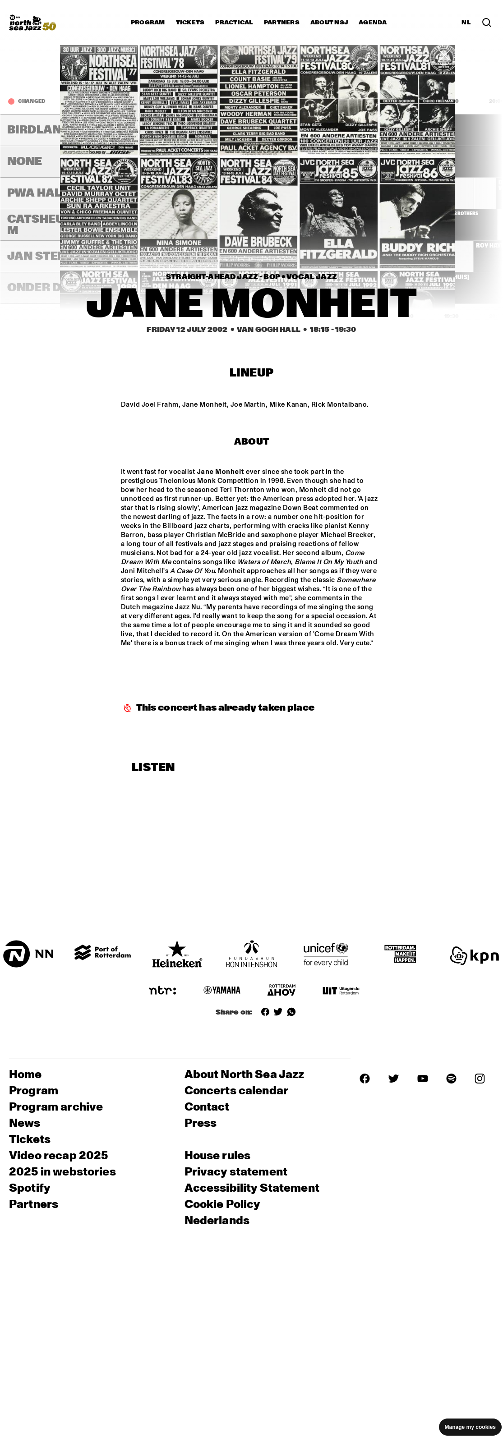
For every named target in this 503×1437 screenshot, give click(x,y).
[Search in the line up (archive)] (487, 23)
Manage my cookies (470, 1427)
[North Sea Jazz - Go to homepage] (32, 22)
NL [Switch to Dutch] (466, 22)
